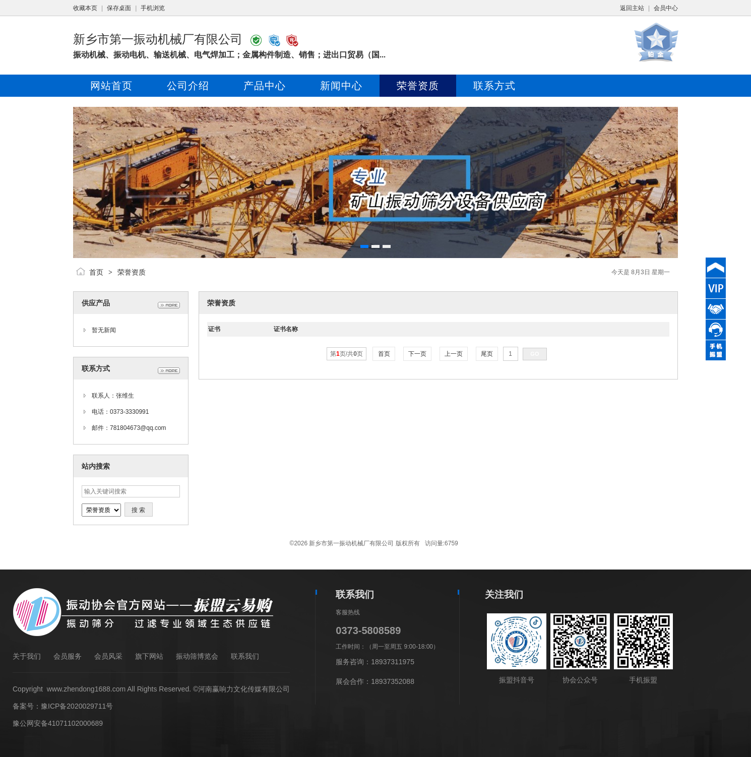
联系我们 (245, 656)
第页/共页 (346, 353)
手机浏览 (153, 8)
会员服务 (67, 656)
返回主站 (632, 8)
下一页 (417, 353)
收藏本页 (85, 8)
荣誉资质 (131, 272)
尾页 (487, 353)
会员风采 (108, 656)
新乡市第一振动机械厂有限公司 (157, 39)
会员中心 (666, 8)
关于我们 (27, 656)
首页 (96, 272)
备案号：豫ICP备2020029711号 (63, 706)
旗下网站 (149, 656)
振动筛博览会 (197, 656)
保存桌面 (119, 8)
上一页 (454, 353)
